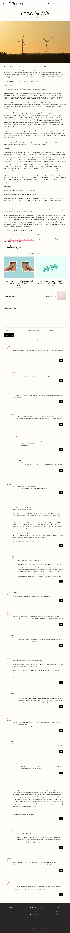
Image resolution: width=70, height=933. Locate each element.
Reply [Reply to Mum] (61, 401)
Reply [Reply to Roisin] (61, 818)
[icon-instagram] (46, 3)
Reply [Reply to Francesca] (61, 870)
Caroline (9, 346)
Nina (8, 718)
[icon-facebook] (48, 3)
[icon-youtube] (53, 3)
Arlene (8, 882)
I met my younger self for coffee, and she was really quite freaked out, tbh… (19, 283)
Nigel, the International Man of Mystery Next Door (21, 240)
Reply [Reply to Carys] (61, 545)
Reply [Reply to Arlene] (61, 894)
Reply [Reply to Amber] (61, 424)
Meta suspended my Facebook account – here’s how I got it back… (51, 282)
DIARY (34, 8)
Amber (30, 17)
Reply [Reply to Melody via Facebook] (61, 600)
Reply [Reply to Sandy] (61, 682)
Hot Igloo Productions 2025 (39, 929)
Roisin (8, 785)
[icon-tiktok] (51, 3)
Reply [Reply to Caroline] (61, 360)
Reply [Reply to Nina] (61, 730)
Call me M (9, 482)
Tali (16, 436)
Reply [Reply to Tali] (61, 449)
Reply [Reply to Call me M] (61, 492)
